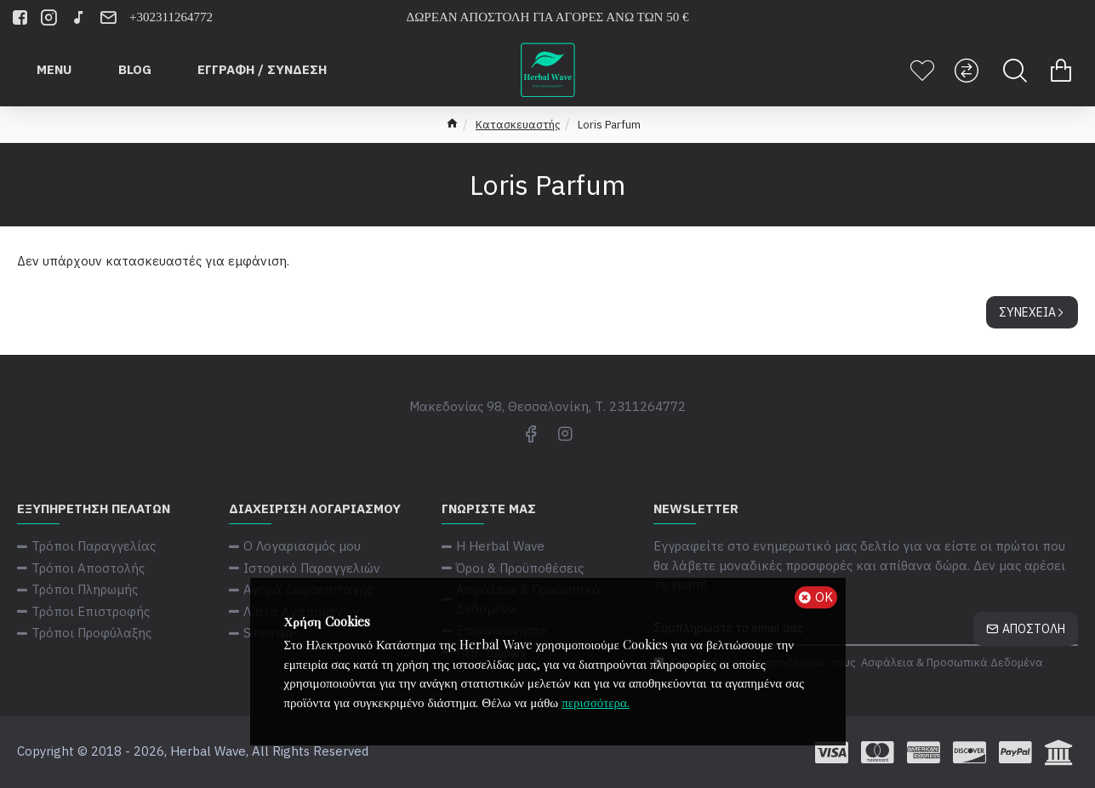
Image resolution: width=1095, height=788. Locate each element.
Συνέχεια (1027, 312)
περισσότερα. (596, 702)
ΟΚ (824, 597)
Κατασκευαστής (518, 124)
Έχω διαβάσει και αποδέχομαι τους (849, 662)
